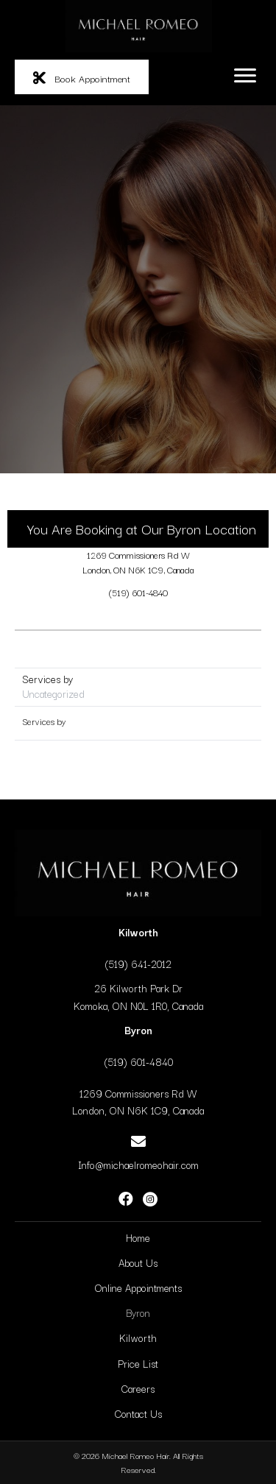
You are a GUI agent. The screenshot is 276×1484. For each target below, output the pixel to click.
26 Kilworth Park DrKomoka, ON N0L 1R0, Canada (138, 996)
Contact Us (138, 1413)
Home (138, 1237)
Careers (138, 1388)
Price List (138, 1363)
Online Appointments (138, 1287)
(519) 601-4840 (138, 592)
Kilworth (138, 1337)
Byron (138, 1312)
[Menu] (245, 75)
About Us (138, 1262)
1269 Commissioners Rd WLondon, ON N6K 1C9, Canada (138, 562)
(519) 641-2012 (138, 963)
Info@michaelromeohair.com (138, 1164)
